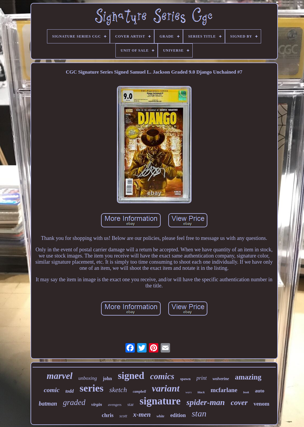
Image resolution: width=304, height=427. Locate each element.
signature (160, 401)
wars (188, 392)
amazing (248, 377)
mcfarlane (224, 390)
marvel (60, 376)
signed (131, 375)
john (107, 378)
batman (48, 403)
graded (74, 402)
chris (107, 415)
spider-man (206, 402)
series (91, 388)
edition (178, 415)
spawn (185, 379)
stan (199, 413)
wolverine (221, 379)
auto (259, 391)
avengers (114, 404)
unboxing (87, 378)
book (246, 392)
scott (123, 416)
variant (165, 388)
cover (239, 402)
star (130, 404)
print (201, 378)
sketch (118, 390)
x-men (142, 414)
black (201, 392)
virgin (96, 404)
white (160, 416)
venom (261, 404)
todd (69, 391)
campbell (139, 391)
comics (162, 376)
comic (52, 390)
